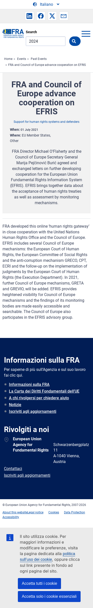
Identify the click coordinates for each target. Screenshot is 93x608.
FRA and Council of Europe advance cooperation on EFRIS (47, 65)
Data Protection (74, 512)
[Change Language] (46, 4)
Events (21, 59)
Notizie (15, 404)
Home (8, 59)
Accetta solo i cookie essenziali (49, 596)
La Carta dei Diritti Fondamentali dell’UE (44, 391)
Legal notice (35, 512)
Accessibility (10, 517)
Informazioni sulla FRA (29, 384)
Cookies (53, 512)
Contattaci (13, 468)
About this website (14, 512)
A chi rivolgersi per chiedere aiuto (39, 398)
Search (31, 32)
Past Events (39, 59)
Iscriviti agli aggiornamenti (32, 411)
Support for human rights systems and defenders (46, 122)
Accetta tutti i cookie (39, 583)
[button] (29, 15)
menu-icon (86, 33)
